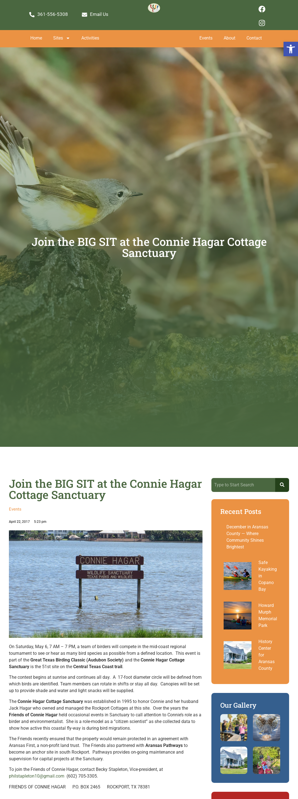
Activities (90, 38)
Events (205, 38)
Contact (254, 38)
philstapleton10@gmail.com (36, 776)
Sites (61, 38)
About (229, 38)
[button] (291, 49)
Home (36, 38)
